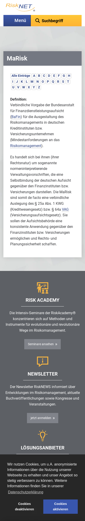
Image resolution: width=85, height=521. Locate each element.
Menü (20, 20)
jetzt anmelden (41, 406)
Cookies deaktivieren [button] (24, 506)
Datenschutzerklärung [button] (25, 492)
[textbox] (56, 20)
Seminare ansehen (41, 333)
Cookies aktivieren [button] (60, 506)
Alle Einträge (21, 64)
